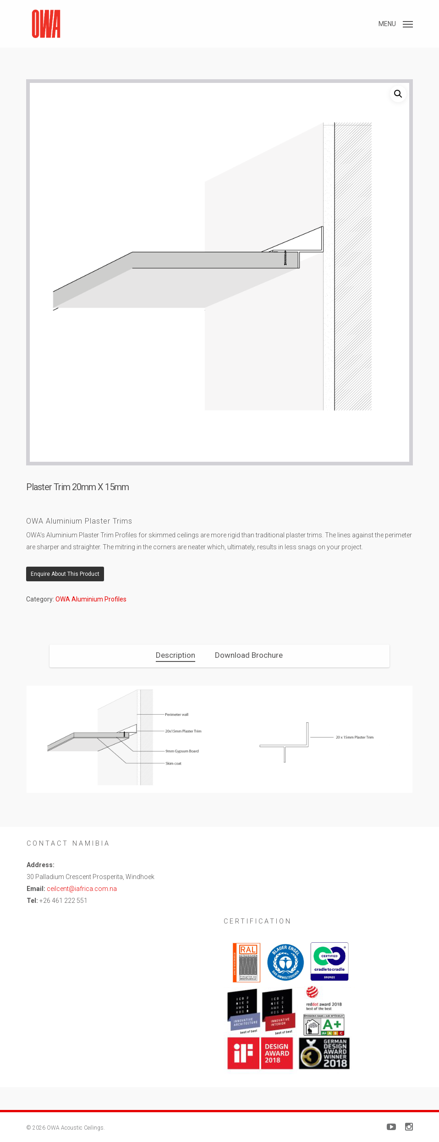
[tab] (175, 655)
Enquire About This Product (65, 574)
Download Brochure (249, 655)
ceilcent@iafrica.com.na (82, 888)
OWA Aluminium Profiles (90, 599)
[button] (396, 23)
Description (175, 655)
